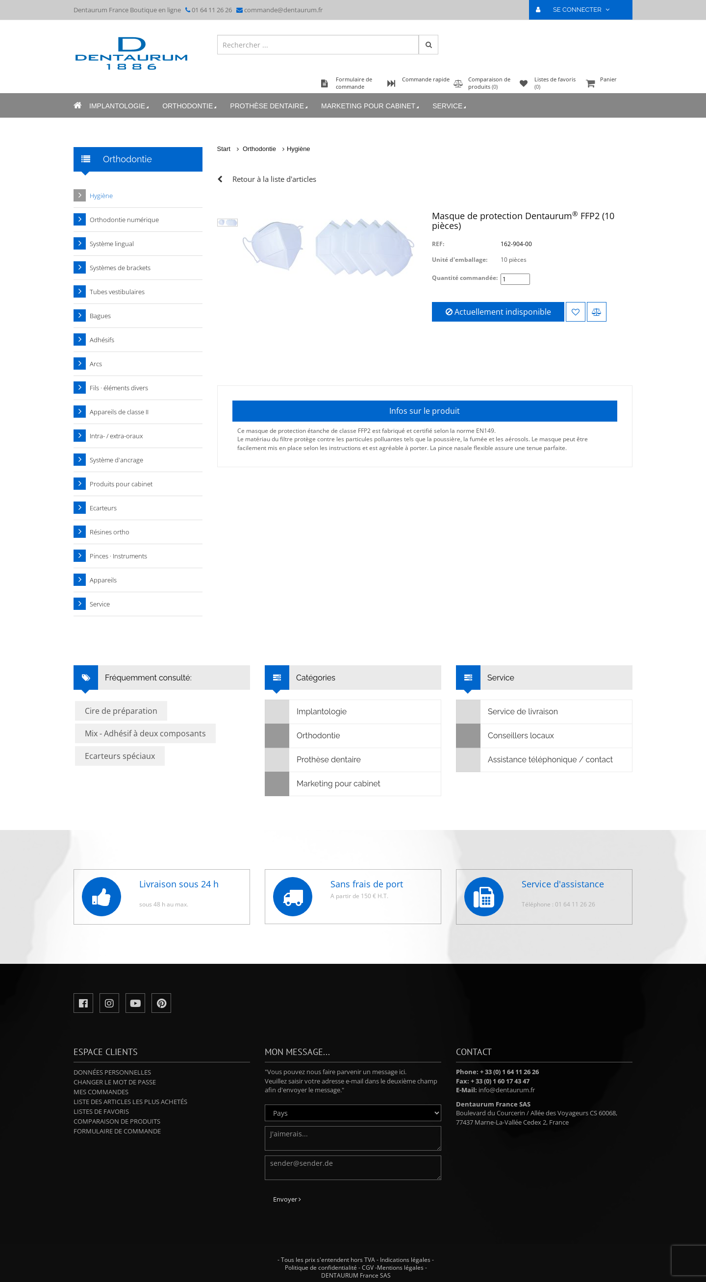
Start (223, 148)
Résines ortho (109, 532)
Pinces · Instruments (118, 556)
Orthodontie (190, 106)
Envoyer (287, 1199)
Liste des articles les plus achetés (130, 1101)
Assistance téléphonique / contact (534, 760)
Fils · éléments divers (119, 387)
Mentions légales (400, 1267)
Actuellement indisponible (498, 311)
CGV (368, 1267)
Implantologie (120, 106)
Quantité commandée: (465, 278)
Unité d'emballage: (459, 259)
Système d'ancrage (116, 459)
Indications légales (405, 1260)
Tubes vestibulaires (117, 291)
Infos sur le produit (424, 410)
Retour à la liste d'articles (274, 179)
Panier (608, 84)
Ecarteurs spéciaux (120, 756)
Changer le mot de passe (115, 1082)
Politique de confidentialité (321, 1267)
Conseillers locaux (505, 736)
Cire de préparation (121, 710)
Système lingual (112, 243)
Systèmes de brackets (120, 267)
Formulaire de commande (117, 1131)
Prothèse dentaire (269, 106)
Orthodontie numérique (124, 219)
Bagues (100, 315)
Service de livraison (507, 712)
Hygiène (298, 148)
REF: (438, 244)
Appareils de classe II (119, 411)
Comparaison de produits (117, 1121)
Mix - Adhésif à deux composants (145, 733)
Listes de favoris (101, 1111)
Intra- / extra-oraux (116, 435)
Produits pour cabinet (121, 483)
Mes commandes (101, 1091)
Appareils (103, 580)
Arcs (96, 363)
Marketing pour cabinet (371, 106)
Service (450, 106)
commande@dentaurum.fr (283, 9)
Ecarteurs (103, 507)
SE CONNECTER (577, 9)
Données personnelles (112, 1072)
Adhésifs (102, 339)
